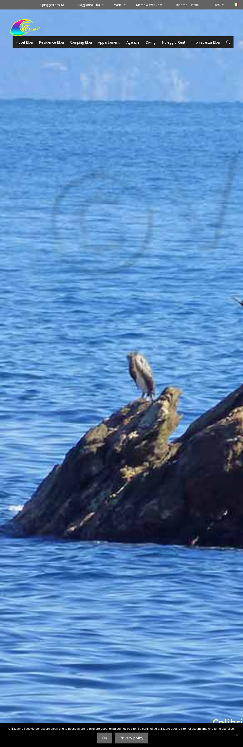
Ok (104, 738)
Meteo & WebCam (154, 4)
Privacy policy (131, 738)
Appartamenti (109, 42)
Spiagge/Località (57, 4)
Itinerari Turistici (192, 4)
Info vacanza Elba (206, 42)
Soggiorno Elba (93, 4)
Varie (122, 4)
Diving (151, 42)
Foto (221, 4)
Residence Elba (51, 42)
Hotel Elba (24, 42)
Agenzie (133, 42)
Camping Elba (81, 42)
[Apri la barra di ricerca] (228, 42)
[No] (237, 735)
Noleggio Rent (173, 42)
